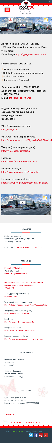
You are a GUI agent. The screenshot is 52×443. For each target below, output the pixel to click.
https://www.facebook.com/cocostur (19, 161)
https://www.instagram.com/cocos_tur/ (20, 172)
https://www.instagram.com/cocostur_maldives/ (24, 182)
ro (50, 1)
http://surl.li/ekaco (10, 129)
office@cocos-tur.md (20, 98)
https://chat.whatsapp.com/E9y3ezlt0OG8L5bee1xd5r (25, 305)
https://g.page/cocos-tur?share (31, 54)
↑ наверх (9, 414)
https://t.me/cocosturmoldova (15, 151)
